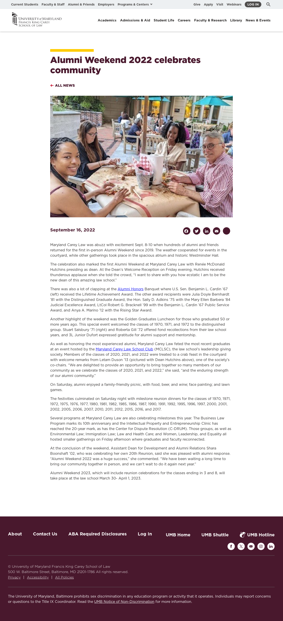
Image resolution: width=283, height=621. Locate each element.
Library (236, 20)
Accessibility (38, 577)
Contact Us (45, 534)
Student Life (164, 20)
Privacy (14, 577)
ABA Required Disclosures (97, 534)
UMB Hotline (257, 534)
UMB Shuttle (215, 534)
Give (197, 4)
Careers (184, 20)
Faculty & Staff (53, 4)
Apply (208, 4)
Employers (106, 4)
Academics (107, 20)
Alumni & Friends (81, 4)
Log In (253, 4)
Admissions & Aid (135, 20)
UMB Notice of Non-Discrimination (124, 602)
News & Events (258, 20)
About (15, 534)
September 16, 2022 (72, 230)
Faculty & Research (210, 20)
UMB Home (178, 534)
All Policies (64, 577)
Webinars (234, 4)
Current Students (24, 4)
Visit (219, 4)
